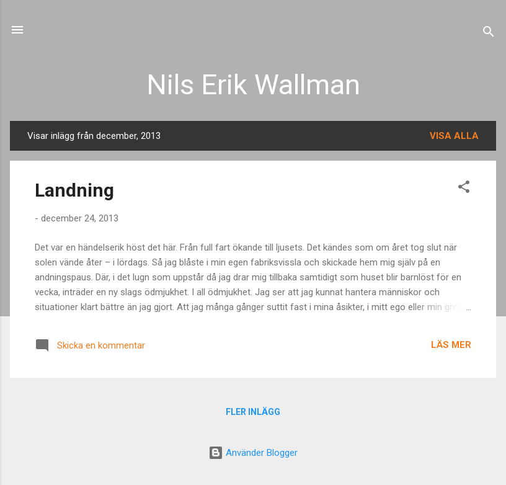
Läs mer (451, 344)
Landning (74, 190)
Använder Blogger (253, 452)
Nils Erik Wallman (253, 84)
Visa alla (454, 135)
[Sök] (488, 34)
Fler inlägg (253, 412)
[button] (463, 188)
